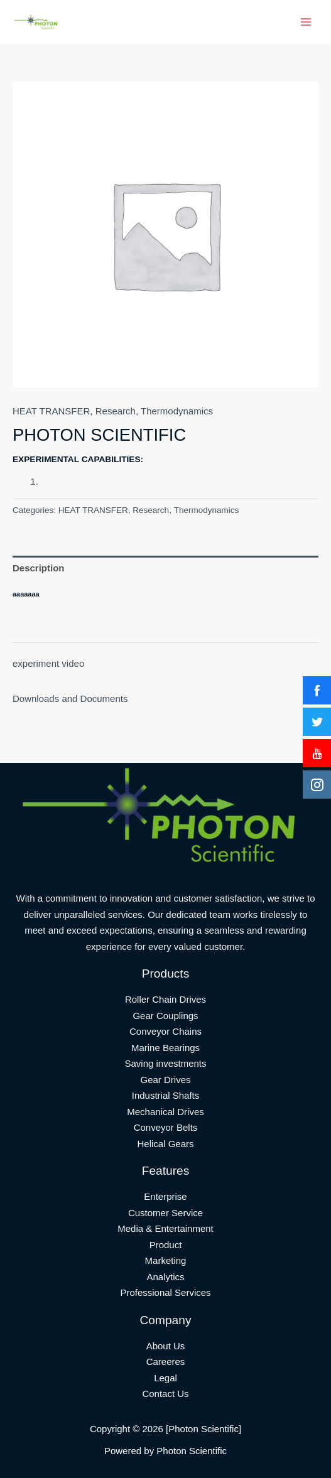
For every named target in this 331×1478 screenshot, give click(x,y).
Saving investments (165, 1063)
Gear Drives (165, 1079)
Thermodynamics (177, 411)
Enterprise (165, 1196)
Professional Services (165, 1292)
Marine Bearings (165, 1047)
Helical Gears (165, 1143)
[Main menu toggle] (305, 22)
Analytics (165, 1276)
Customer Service (165, 1212)
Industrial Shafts (166, 1095)
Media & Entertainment (165, 1228)
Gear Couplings (165, 1015)
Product (165, 1244)
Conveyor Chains (165, 1031)
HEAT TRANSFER (51, 411)
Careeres (165, 1361)
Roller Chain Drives (165, 999)
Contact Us (165, 1393)
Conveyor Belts (166, 1127)
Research (115, 411)
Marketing (166, 1260)
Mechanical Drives (165, 1111)
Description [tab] (39, 568)
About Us (165, 1345)
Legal (165, 1378)
